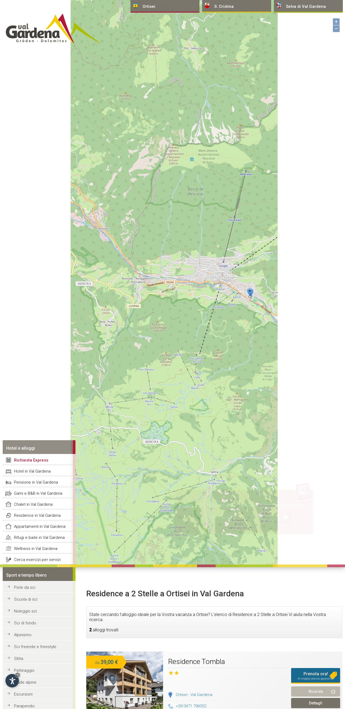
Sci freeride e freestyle (35, 646)
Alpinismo (23, 634)
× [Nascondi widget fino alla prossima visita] (17, 675)
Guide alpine (25, 682)
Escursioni (23, 694)
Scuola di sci (25, 599)
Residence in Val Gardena (37, 515)
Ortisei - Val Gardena (194, 694)
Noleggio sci (25, 611)
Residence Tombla (196, 662)
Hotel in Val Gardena (32, 471)
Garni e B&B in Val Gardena (38, 493)
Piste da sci (24, 587)
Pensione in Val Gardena (36, 482)
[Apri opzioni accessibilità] (12, 680)
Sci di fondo (25, 623)
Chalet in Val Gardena (33, 504)
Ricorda (316, 691)
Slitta (18, 658)
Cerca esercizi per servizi (37, 559)
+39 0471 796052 (187, 706)
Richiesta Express (31, 460)
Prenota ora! (315, 675)
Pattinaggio (24, 670)
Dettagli (315, 703)
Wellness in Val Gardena (35, 548)
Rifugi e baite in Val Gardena (39, 537)
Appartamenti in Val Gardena (39, 526)
